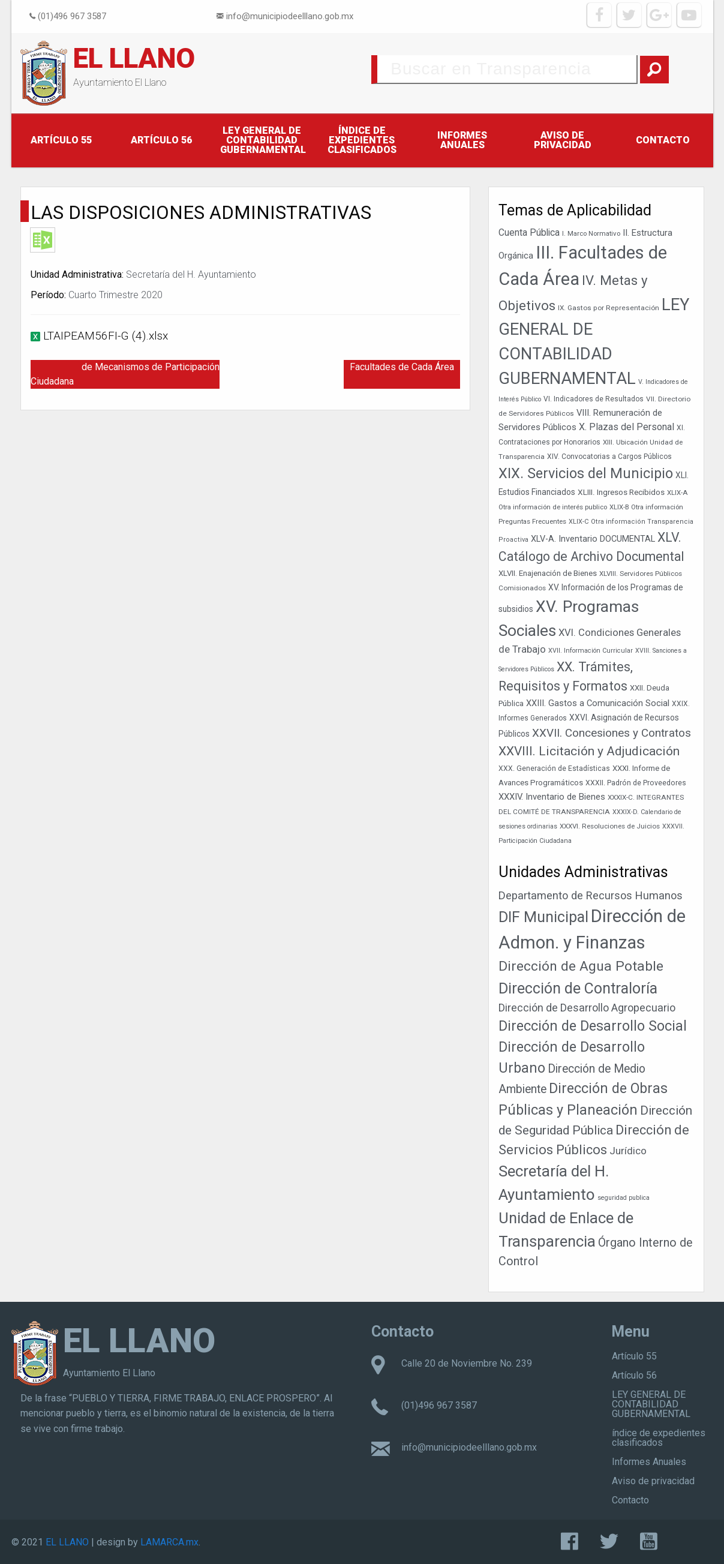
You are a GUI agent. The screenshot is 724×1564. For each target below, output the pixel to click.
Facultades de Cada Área (402, 367)
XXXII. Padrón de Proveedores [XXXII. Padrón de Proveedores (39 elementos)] (635, 783)
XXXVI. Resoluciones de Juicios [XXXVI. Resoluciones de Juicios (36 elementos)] (610, 826)
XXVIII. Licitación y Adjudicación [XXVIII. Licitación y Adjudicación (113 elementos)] (589, 750)
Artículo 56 (161, 140)
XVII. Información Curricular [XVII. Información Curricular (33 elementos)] (590, 651)
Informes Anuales (462, 140)
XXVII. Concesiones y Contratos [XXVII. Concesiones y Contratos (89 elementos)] (611, 733)
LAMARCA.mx (169, 1542)
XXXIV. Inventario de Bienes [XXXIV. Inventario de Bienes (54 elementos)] (551, 796)
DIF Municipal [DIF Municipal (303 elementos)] (543, 917)
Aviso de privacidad (562, 140)
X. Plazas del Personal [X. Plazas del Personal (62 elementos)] (626, 427)
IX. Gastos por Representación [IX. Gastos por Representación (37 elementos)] (608, 308)
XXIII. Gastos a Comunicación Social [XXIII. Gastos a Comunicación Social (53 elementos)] (597, 703)
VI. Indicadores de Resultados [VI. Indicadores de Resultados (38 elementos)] (593, 399)
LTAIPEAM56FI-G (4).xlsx (105, 336)
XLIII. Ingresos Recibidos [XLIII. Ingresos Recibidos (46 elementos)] (621, 492)
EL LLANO (134, 58)
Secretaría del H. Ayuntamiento (191, 274)
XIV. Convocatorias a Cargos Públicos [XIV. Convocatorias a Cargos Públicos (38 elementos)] (609, 456)
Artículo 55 (61, 140)
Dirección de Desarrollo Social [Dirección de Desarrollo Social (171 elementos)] (592, 1025)
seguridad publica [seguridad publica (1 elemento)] (623, 1198)
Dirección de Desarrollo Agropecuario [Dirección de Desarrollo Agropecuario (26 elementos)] (586, 1007)
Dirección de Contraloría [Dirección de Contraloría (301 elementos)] (577, 988)
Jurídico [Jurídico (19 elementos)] (628, 1151)
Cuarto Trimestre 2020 (115, 295)
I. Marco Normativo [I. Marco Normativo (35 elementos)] (591, 233)
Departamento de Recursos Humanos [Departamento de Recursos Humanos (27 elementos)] (590, 895)
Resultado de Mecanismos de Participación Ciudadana (125, 374)
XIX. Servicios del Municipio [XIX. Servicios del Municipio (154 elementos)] (585, 473)
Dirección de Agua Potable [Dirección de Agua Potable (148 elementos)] (580, 966)
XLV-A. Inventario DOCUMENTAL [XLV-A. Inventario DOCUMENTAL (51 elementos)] (593, 539)
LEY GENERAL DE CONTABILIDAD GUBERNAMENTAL (263, 140)
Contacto (663, 140)
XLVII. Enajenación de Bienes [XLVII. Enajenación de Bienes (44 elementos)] (547, 573)
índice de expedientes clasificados (362, 140)
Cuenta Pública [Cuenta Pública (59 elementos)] (529, 232)
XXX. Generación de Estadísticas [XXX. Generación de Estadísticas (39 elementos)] (554, 768)
